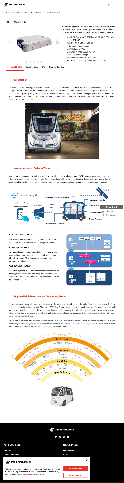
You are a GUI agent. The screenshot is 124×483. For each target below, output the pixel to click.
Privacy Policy (28, 474)
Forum (65, 454)
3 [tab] (34, 61)
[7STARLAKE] (14, 5)
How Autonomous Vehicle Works (29, 169)
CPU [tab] (43, 67)
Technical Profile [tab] (14, 67)
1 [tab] (26, 61)
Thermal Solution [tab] (56, 67)
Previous (10, 42)
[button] (33, 42)
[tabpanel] (34, 42)
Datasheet (108, 211)
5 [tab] (41, 61)
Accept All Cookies (75, 468)
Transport (28, 12)
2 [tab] (30, 61)
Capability (7, 450)
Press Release (68, 450)
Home (8, 12)
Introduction (18, 80)
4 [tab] (37, 61)
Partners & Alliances (11, 454)
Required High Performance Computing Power (37, 297)
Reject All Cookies (75, 475)
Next (57, 42)
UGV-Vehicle (40, 12)
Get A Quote (109, 215)
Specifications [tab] (31, 67)
